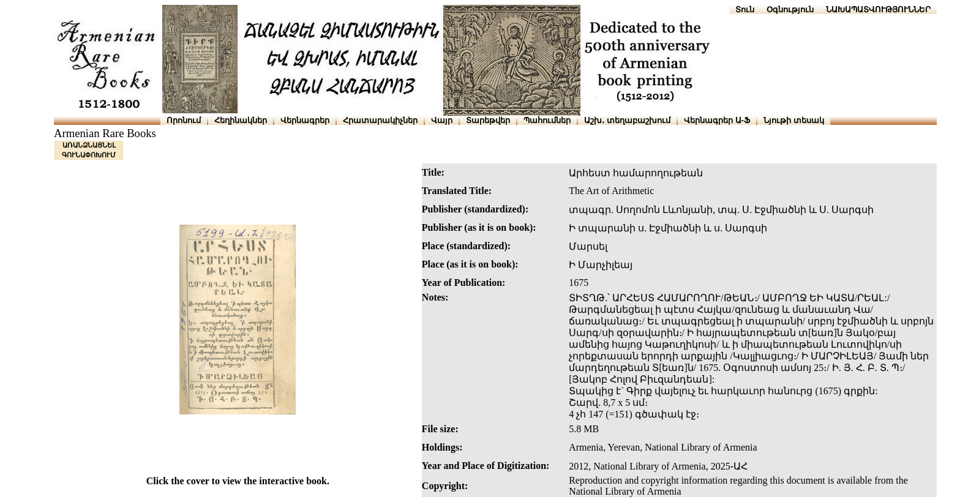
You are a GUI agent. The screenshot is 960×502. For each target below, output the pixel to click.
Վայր (441, 120)
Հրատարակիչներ (380, 120)
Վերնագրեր (304, 120)
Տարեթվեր (488, 120)
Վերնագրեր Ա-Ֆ (717, 120)
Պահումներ (547, 120)
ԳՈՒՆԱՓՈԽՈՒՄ (89, 155)
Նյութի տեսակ (793, 120)
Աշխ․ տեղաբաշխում (627, 120)
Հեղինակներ (240, 120)
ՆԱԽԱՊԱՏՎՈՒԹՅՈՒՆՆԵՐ (878, 9)
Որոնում (184, 120)
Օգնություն (790, 9)
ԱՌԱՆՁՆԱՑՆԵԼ (89, 145)
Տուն (744, 9)
